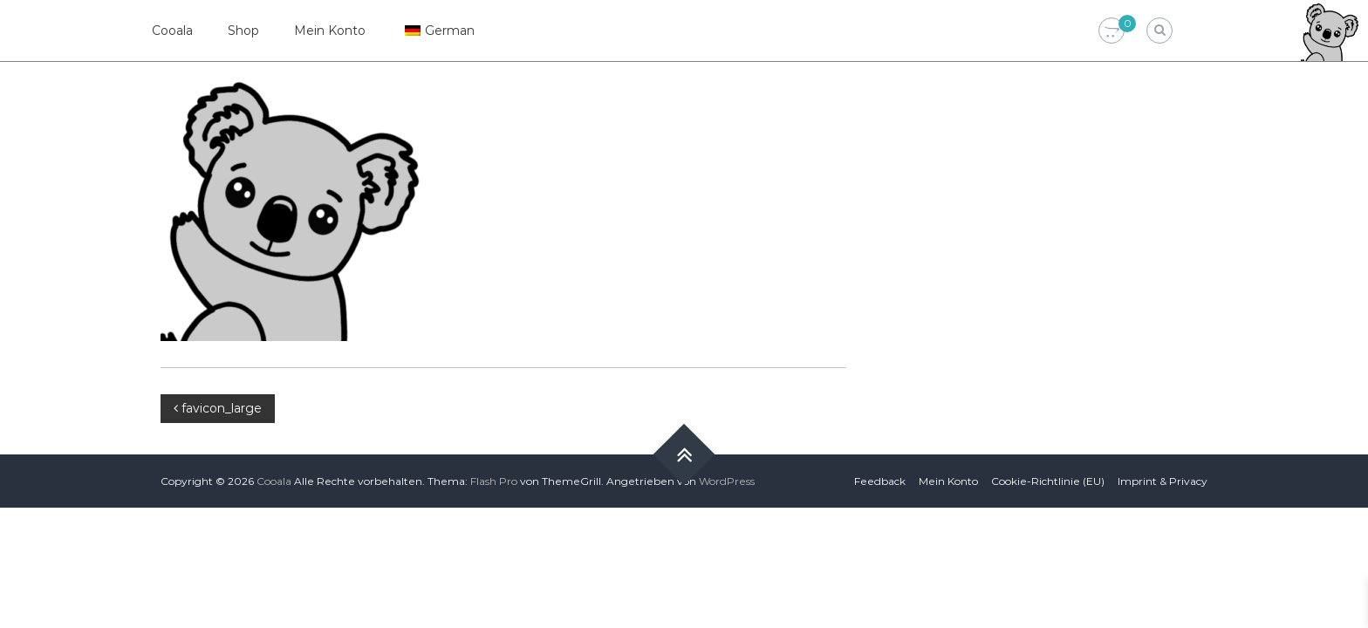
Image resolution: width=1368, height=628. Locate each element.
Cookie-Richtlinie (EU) (1048, 481)
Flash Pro (493, 481)
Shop (243, 30)
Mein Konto (330, 30)
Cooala (172, 30)
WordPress (727, 481)
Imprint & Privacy (1162, 481)
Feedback (880, 481)
